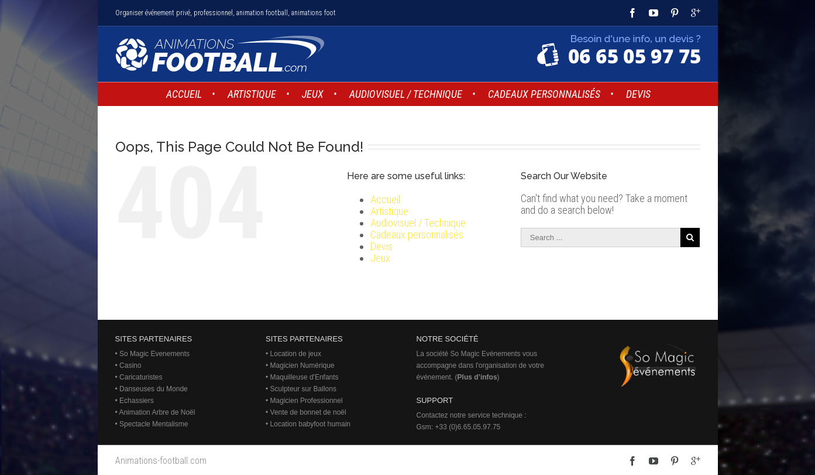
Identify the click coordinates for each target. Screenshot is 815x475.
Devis (381, 246)
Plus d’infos (477, 377)
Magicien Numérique (302, 365)
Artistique (389, 211)
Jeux (380, 258)
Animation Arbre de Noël (157, 412)
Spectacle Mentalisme (153, 424)
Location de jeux (295, 354)
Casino (130, 365)
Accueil (385, 199)
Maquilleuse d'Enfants (304, 377)
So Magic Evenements (154, 354)
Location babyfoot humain (310, 424)
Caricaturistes (140, 377)
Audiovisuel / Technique (418, 223)
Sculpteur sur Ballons (303, 389)
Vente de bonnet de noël (308, 412)
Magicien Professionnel (306, 401)
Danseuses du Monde (153, 389)
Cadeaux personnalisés (416, 234)
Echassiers (136, 401)
